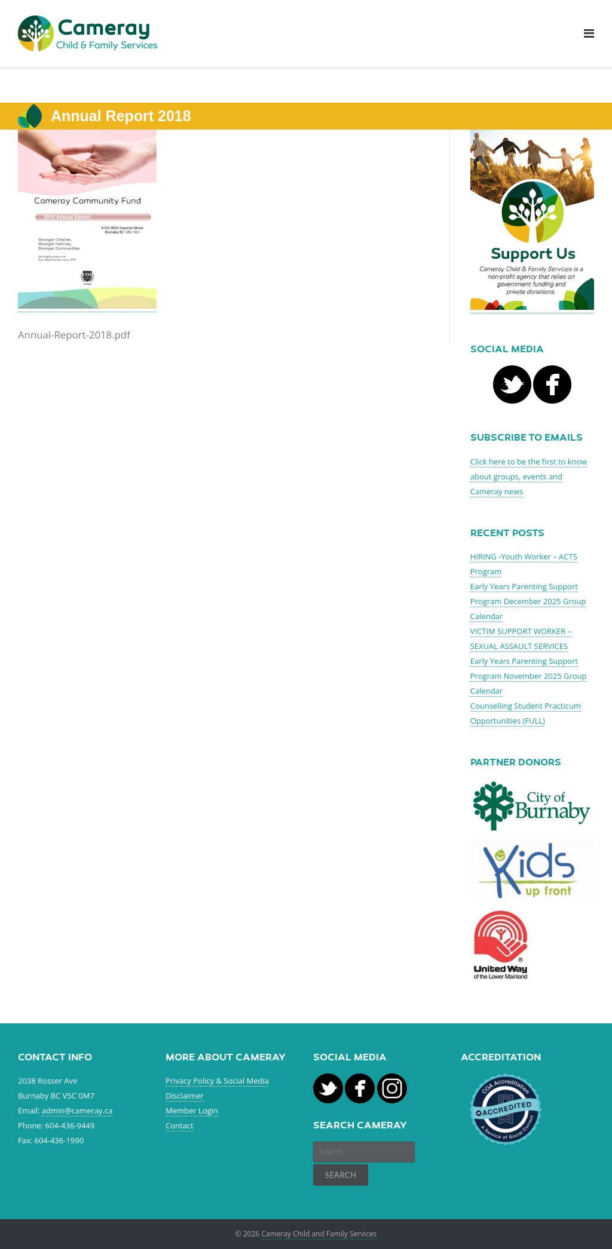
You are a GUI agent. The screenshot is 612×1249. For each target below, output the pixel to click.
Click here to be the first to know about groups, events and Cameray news (528, 476)
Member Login (192, 1110)
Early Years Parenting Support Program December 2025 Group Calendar (528, 601)
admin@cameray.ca (77, 1110)
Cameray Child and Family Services (319, 1234)
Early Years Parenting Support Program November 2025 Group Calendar (528, 676)
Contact (180, 1125)
